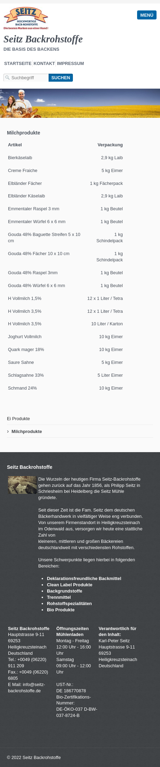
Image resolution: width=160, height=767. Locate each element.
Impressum (70, 63)
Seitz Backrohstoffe (43, 39)
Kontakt (44, 63)
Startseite (18, 63)
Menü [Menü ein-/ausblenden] (146, 15)
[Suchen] (61, 78)
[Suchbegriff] (26, 78)
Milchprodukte (26, 431)
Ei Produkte (18, 418)
